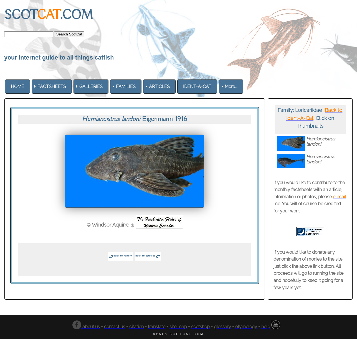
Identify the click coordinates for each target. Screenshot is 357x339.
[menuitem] (17, 86)
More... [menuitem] (231, 86)
